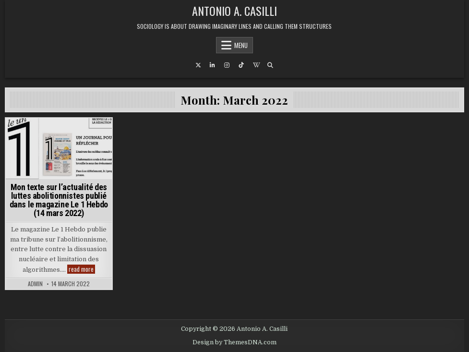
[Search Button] (270, 65)
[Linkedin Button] (212, 65)
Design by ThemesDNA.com (234, 342)
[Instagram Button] (227, 65)
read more (82, 269)
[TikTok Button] (241, 65)
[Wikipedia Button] (256, 65)
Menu (241, 45)
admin (35, 284)
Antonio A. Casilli (234, 10)
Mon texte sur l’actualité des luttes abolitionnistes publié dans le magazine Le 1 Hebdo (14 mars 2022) (59, 200)
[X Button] (198, 65)
